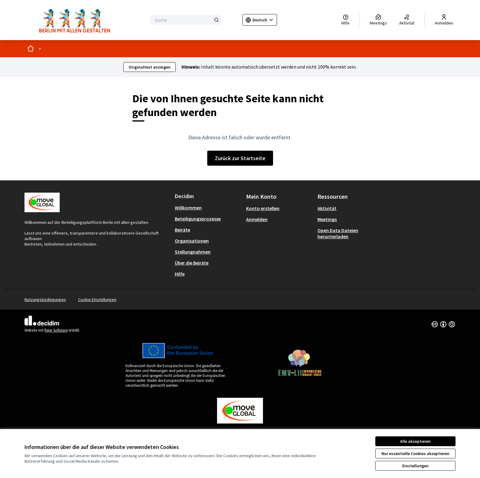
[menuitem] (208, 208)
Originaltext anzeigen (150, 67)
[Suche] (185, 20)
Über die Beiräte (191, 263)
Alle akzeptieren (415, 441)
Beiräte (182, 230)
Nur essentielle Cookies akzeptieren (415, 453)
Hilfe (180, 274)
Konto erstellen (262, 208)
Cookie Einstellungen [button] (97, 299)
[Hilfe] (345, 20)
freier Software (56, 330)
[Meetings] (378, 20)
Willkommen (188, 208)
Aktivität (326, 208)
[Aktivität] (407, 20)
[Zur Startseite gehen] (76, 20)
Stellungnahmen (193, 252)
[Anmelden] (444, 20)
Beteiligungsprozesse (198, 219)
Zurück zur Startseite (240, 158)
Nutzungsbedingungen (45, 299)
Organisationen (192, 241)
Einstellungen (415, 466)
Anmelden (257, 219)
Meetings (327, 219)
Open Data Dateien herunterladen (337, 233)
